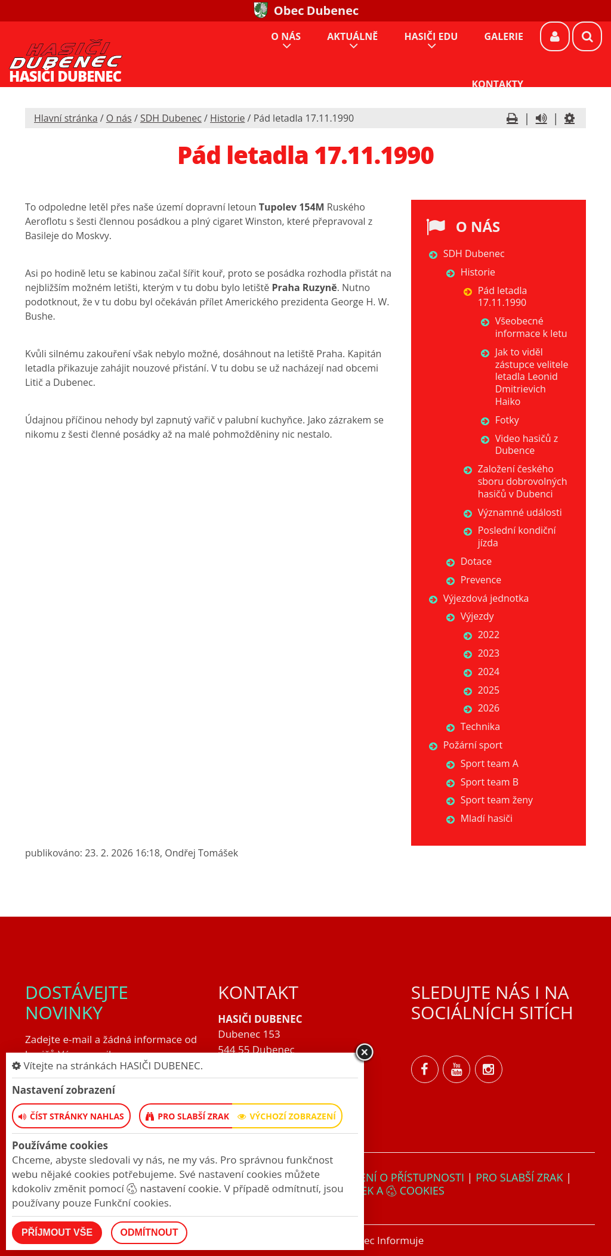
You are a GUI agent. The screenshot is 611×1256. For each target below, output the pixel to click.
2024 (489, 671)
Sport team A (490, 763)
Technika (480, 726)
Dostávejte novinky (76, 1002)
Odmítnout (149, 1232)
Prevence (481, 579)
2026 (489, 707)
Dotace (476, 561)
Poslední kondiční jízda (517, 536)
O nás (119, 118)
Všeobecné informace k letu (531, 327)
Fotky (507, 419)
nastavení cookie (172, 1188)
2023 (489, 653)
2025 (489, 690)
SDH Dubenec (171, 118)
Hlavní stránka (66, 118)
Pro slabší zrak (519, 1177)
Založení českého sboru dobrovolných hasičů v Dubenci (522, 481)
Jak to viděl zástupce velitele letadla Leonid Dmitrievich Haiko (532, 376)
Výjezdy (477, 616)
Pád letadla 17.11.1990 (502, 297)
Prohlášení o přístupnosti (388, 1177)
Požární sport (472, 744)
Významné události (520, 512)
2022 (489, 634)
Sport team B (490, 781)
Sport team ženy (497, 799)
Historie (227, 118)
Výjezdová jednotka (486, 598)
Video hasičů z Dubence (526, 444)
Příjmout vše (56, 1232)
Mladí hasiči (487, 818)
